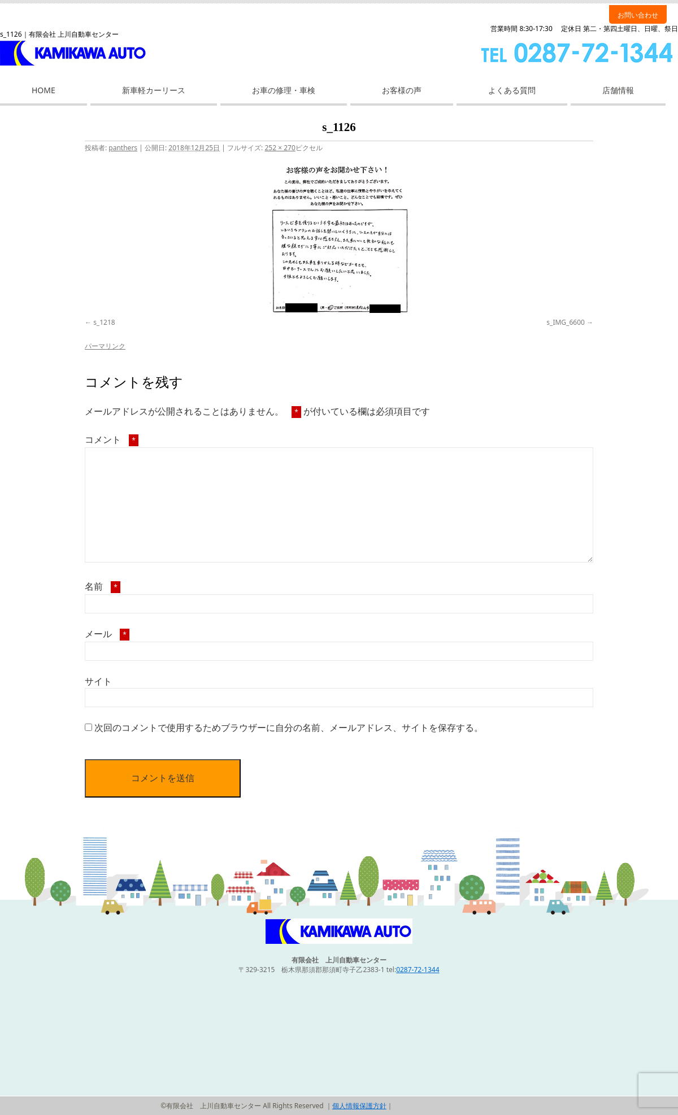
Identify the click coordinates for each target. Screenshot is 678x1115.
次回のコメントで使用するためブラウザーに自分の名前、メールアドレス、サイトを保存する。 (288, 727)
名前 (102, 586)
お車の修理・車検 (283, 90)
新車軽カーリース (153, 90)
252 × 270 (279, 148)
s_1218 (104, 322)
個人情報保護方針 (359, 1105)
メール (107, 634)
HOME (43, 90)
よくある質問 (512, 90)
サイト (98, 681)
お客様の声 (401, 90)
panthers (122, 148)
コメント (111, 439)
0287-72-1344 (417, 969)
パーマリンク (105, 346)
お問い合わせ (638, 15)
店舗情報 (618, 90)
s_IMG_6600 (565, 322)
